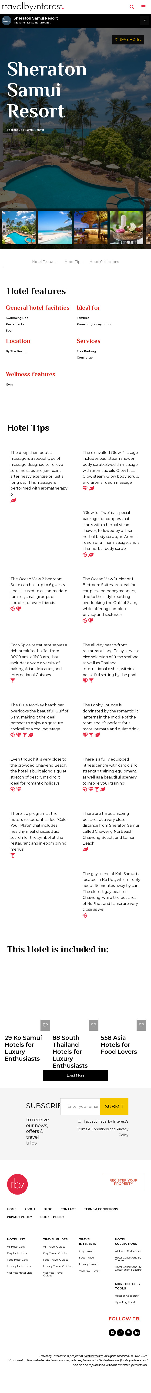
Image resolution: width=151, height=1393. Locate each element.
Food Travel (86, 1275)
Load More (75, 1093)
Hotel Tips (73, 262)
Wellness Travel (89, 1288)
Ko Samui (33, 22)
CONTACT (68, 1227)
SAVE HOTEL (128, 39)
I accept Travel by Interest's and (102, 1146)
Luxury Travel (88, 1281)
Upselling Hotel (125, 1320)
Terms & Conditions (93, 1147)
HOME (11, 1227)
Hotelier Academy (127, 1313)
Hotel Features (44, 262)
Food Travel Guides (55, 1277)
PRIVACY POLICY (19, 1234)
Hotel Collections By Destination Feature (128, 1286)
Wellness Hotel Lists (19, 1290)
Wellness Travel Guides (53, 1292)
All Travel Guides (54, 1264)
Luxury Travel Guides (57, 1283)
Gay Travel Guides (55, 1270)
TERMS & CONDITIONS (101, 1227)
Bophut (45, 22)
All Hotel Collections (128, 1268)
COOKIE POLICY (52, 1234)
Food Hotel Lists (17, 1277)
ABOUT (30, 1227)
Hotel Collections (104, 262)
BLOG (48, 1227)
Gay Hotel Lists (17, 1270)
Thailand (19, 22)
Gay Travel (86, 1268)
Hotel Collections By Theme (128, 1276)
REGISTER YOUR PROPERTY (124, 1199)
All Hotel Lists (16, 1264)
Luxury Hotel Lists (19, 1283)
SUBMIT (114, 1124)
